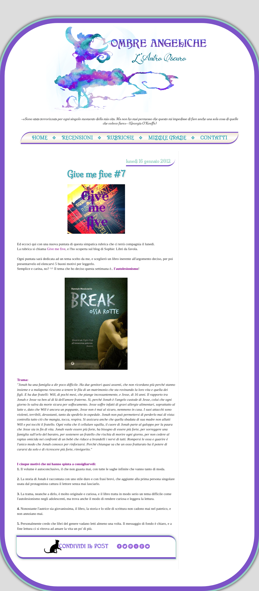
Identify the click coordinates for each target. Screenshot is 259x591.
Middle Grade (171, 138)
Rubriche (125, 138)
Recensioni (82, 138)
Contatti (213, 138)
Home (44, 138)
